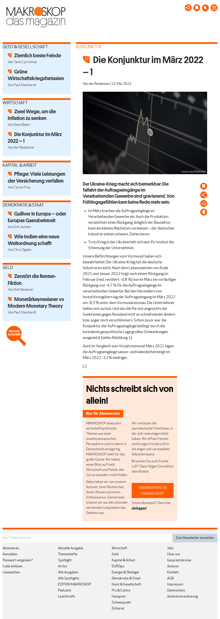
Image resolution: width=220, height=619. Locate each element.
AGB (170, 578)
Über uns (173, 554)
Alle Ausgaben (68, 572)
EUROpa (118, 566)
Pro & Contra (121, 590)
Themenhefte (67, 554)
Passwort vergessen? (18, 560)
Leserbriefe (66, 596)
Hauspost (118, 596)
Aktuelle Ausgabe (70, 548)
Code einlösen (13, 566)
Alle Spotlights (68, 578)
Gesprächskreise (179, 560)
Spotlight (65, 560)
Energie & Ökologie (125, 572)
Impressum (175, 584)
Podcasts (64, 590)
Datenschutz (176, 590)
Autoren (173, 566)
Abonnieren (11, 548)
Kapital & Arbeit (123, 560)
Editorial (118, 608)
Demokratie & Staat (126, 578)
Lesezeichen (11, 572)
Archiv (62, 566)
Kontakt (173, 572)
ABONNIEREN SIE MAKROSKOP (152, 491)
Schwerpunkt (121, 602)
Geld (115, 554)
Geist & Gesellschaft (126, 584)
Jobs (170, 548)
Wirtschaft (119, 548)
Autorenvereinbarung (182, 596)
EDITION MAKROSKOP (74, 584)
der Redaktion (99, 84)
